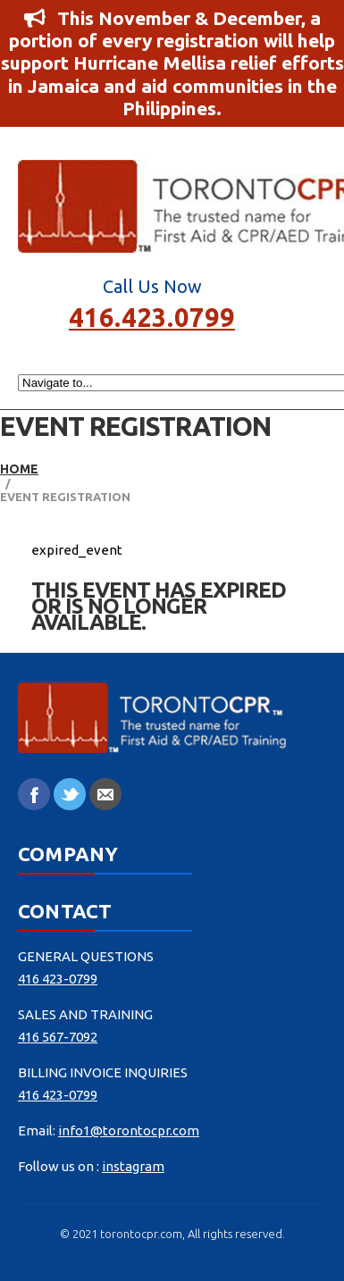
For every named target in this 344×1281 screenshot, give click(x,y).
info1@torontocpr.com (128, 1130)
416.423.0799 (152, 316)
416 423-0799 (57, 978)
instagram (133, 1166)
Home (19, 469)
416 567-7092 (57, 1036)
